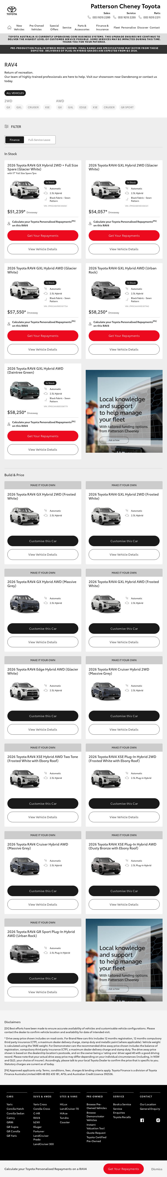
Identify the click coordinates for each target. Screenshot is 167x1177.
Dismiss (156, 1169)
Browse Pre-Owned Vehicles (97, 1106)
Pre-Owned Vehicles (36, 27)
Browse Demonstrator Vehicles (95, 1116)
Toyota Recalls (122, 1117)
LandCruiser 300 (43, 1144)
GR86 (10, 1122)
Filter (16, 126)
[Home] (9, 27)
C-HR (36, 1113)
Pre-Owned (95, 1096)
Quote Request (96, 1133)
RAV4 (36, 1118)
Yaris (10, 1104)
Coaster (65, 1122)
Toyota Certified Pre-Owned (96, 1139)
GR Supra (12, 1127)
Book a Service (122, 1104)
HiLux (63, 1104)
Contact (155, 27)
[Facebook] (142, 1120)
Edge (83, 107)
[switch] (30, 139)
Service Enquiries (119, 1110)
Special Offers (54, 27)
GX (8, 107)
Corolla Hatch (15, 1108)
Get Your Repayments (42, 235)
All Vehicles (15, 93)
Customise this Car (43, 541)
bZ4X (36, 1122)
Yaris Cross (40, 1104)
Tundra (64, 1118)
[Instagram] (158, 1120)
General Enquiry (150, 1108)
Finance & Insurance (102, 27)
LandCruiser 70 (69, 1108)
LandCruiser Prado (41, 1137)
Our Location (148, 1104)
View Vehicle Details (42, 249)
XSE (47, 107)
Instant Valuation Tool (96, 1126)
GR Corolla (13, 1131)
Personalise (128, 27)
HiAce (63, 1113)
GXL (18, 107)
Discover (142, 27)
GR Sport (127, 107)
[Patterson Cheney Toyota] (12, 10)
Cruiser (33, 107)
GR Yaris (12, 1135)
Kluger (37, 1127)
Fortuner (38, 1131)
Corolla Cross (41, 1108)
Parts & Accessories (82, 27)
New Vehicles (19, 27)
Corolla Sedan (15, 1113)
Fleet (117, 27)
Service (66, 27)
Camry (11, 1118)
